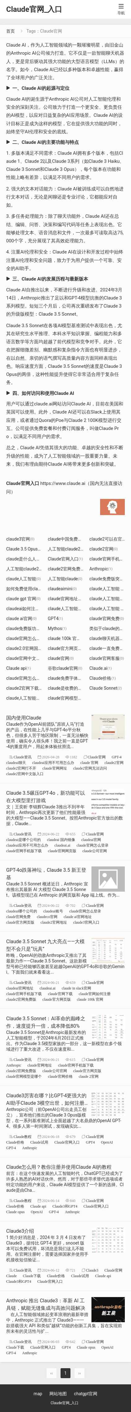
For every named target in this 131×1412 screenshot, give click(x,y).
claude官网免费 (106, 618)
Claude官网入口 (65, 558)
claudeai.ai (62, 845)
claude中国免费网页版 (71, 539)
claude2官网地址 (53, 922)
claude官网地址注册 (69, 598)
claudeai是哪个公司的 (23, 840)
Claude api (18, 668)
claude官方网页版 (68, 648)
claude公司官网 (94, 851)
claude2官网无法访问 (90, 768)
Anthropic (100, 568)
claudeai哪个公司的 (21, 911)
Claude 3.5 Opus (24, 548)
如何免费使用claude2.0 (30, 588)
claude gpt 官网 (23, 598)
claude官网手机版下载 (24, 851)
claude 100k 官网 (67, 638)
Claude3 (92, 1270)
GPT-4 (117, 757)
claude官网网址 (54, 768)
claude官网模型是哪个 (72, 698)
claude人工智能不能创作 (74, 608)
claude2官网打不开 (21, 768)
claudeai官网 (91, 840)
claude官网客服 (106, 658)
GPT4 (55, 618)
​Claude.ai (100, 668)
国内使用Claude (23, 718)
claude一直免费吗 (108, 648)
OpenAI (107, 1142)
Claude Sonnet (105, 688)
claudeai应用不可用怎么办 (53, 763)
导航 (121, 9)
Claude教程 (23, 1137)
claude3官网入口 (86, 922)
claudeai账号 (53, 911)
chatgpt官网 (86, 1393)
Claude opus (15, 1212)
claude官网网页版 (62, 851)
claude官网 (61, 658)
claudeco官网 (47, 917)
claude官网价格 (60, 1076)
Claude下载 (32, 1276)
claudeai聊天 (16, 763)
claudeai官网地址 (19, 988)
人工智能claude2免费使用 (75, 548)
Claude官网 (97, 757)
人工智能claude (65, 578)
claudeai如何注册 (25, 608)
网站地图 (58, 1393)
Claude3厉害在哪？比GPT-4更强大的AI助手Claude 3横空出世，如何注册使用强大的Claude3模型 (46, 1103)
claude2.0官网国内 (27, 648)
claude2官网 (103, 548)
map (38, 1393)
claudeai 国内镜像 (61, 840)
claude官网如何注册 (95, 994)
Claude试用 (39, 1142)
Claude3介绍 (20, 1231)
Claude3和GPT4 (65, 1206)
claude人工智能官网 (27, 698)
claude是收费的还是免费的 (76, 688)
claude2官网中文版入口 (25, 774)
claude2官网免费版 (68, 568)
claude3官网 (20, 539)
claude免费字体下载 (69, 678)
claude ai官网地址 (78, 917)
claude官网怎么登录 (27, 678)
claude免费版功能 (25, 628)
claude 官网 (89, 763)
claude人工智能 (23, 578)
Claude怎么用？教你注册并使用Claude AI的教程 (59, 1167)
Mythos (57, 628)
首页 (10, 31)
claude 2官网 (89, 1076)
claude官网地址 (39, 1065)
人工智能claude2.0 (26, 568)
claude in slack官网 (76, 988)
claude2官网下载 (24, 688)
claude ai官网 (21, 618)
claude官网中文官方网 (30, 658)
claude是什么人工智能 (30, 558)
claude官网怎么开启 (27, 638)
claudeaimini (62, 588)
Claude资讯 (23, 757)
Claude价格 (102, 678)
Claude (11, 1276)
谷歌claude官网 (65, 668)
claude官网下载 (60, 994)
